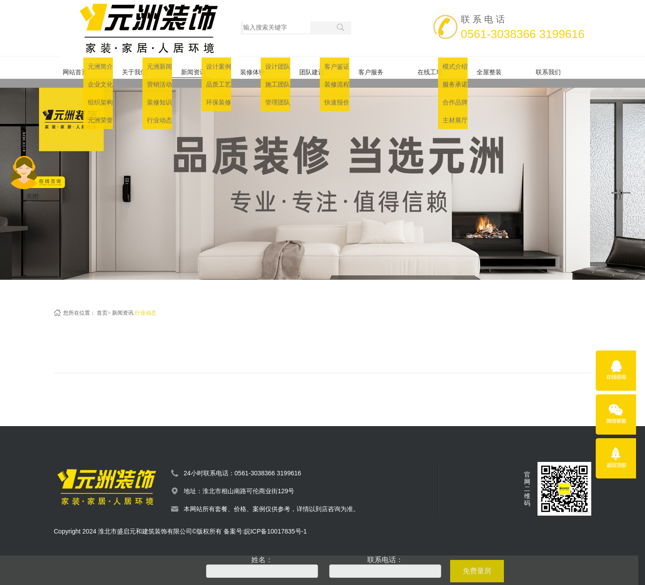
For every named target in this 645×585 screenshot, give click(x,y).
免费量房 (477, 571)
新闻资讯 (201, 67)
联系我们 (556, 67)
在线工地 (438, 67)
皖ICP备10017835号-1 (275, 522)
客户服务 (379, 67)
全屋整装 (497, 67)
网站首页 (83, 67)
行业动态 (145, 304)
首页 (102, 304)
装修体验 (261, 67)
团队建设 (320, 67)
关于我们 (142, 67)
